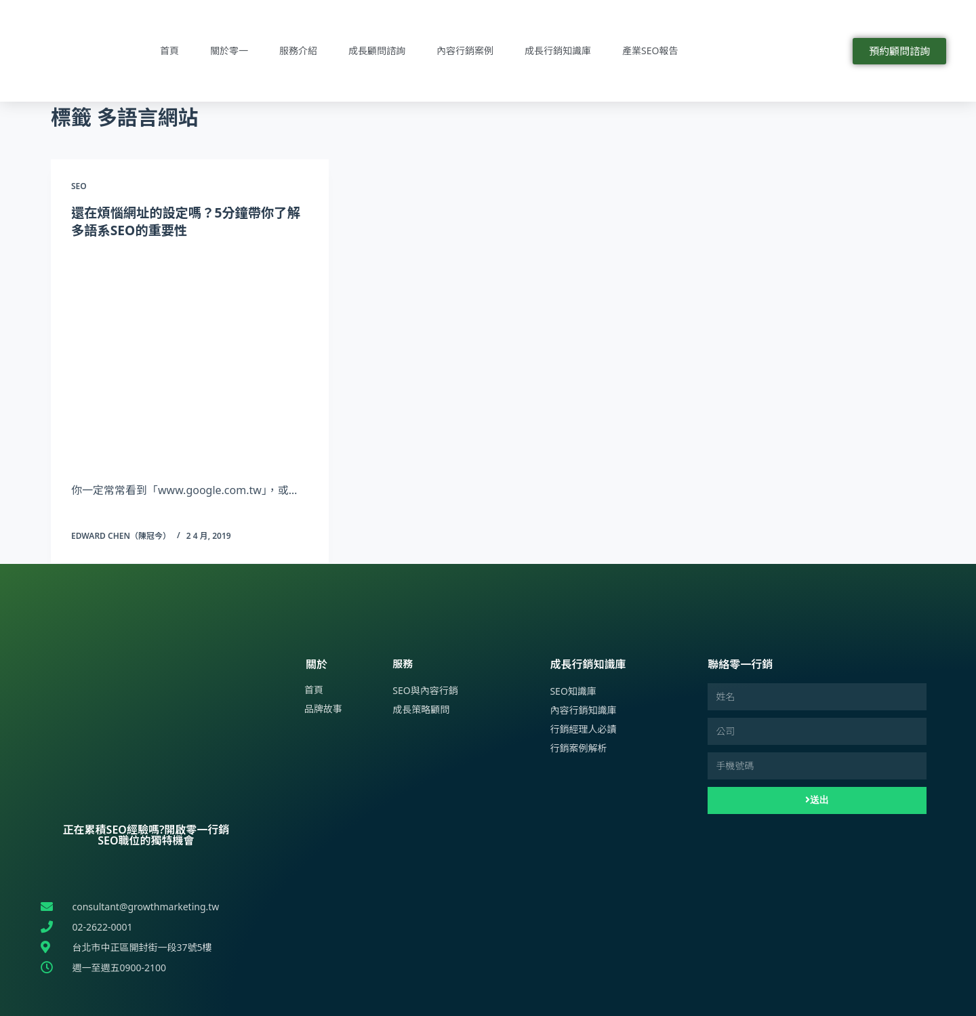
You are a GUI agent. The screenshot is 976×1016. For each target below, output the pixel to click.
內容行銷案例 (464, 50)
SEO (79, 186)
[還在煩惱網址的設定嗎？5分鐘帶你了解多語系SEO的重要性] (190, 357)
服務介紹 (298, 50)
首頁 (169, 50)
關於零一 (229, 50)
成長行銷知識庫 (558, 50)
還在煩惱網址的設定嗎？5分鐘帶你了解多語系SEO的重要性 (183, 221)
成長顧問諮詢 (376, 50)
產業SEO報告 (650, 50)
